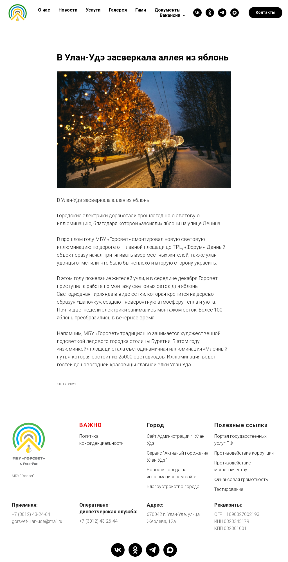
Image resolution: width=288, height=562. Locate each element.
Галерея (118, 10)
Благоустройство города (173, 486)
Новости (67, 10)
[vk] (197, 12)
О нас (44, 10)
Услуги (93, 10)
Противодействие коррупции (244, 453)
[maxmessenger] (234, 12)
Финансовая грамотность (241, 479)
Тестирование (228, 489)
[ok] (210, 12)
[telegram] (222, 12)
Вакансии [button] (170, 15)
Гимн (140, 10)
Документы (167, 10)
